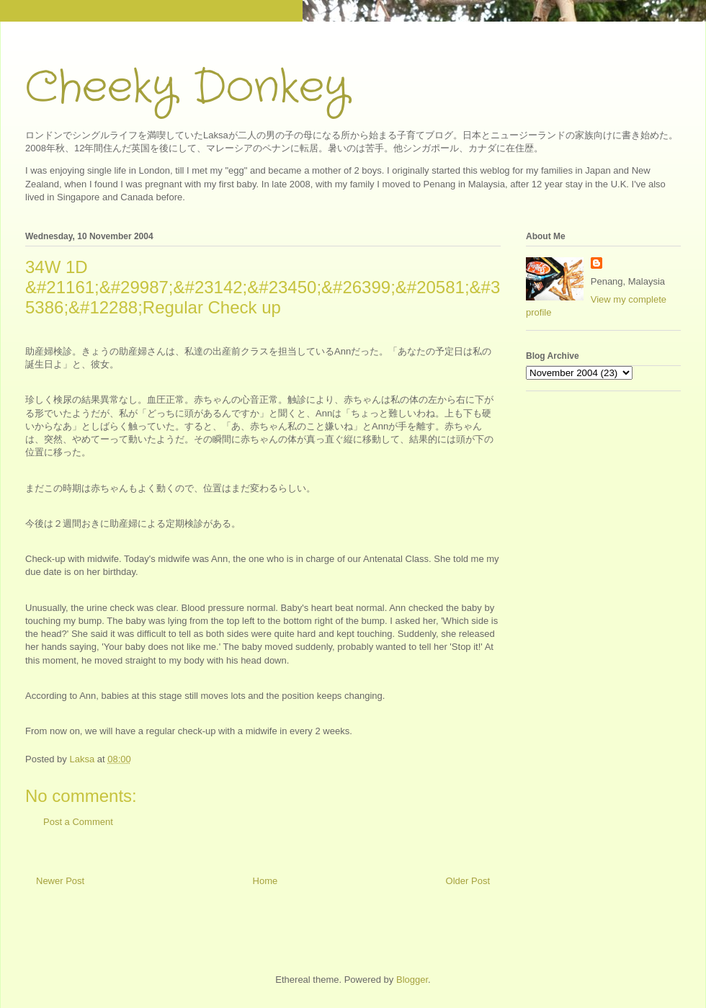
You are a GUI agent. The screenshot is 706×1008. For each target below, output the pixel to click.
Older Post (468, 880)
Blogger (412, 979)
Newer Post (60, 880)
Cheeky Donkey (187, 88)
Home (265, 880)
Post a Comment (78, 821)
